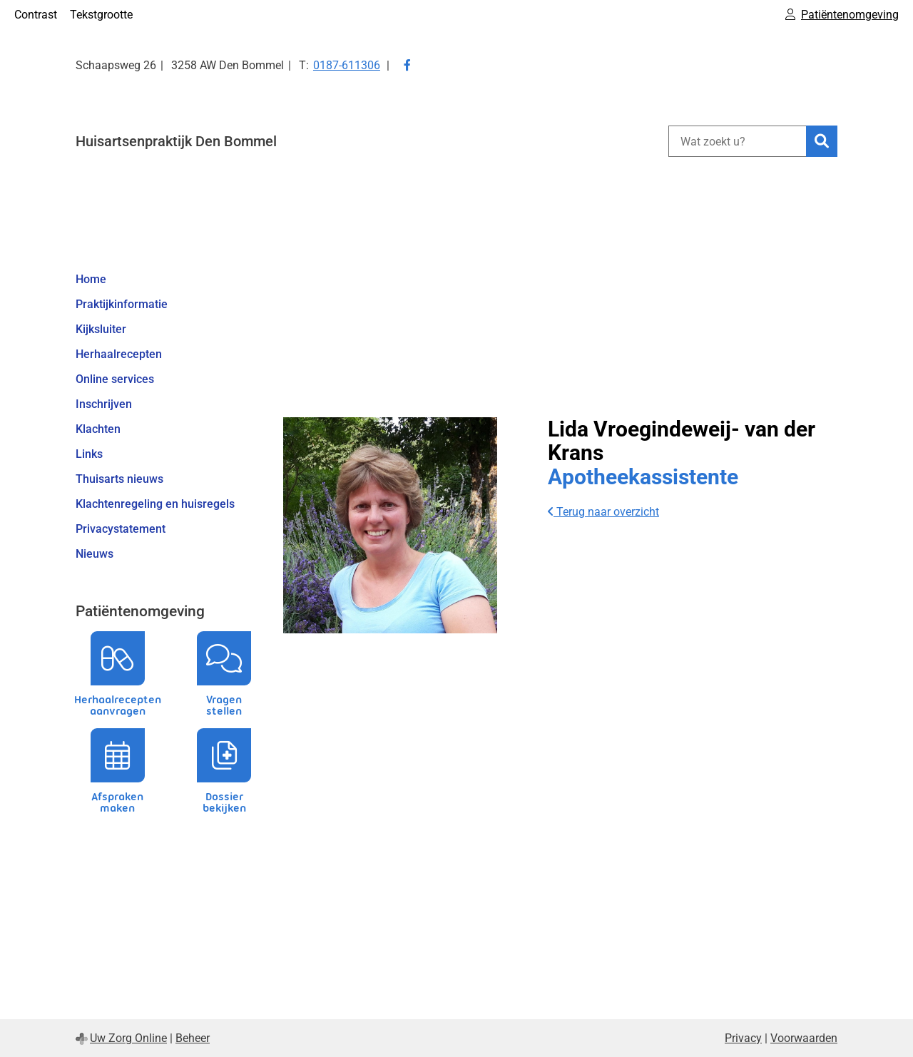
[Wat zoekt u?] (737, 141)
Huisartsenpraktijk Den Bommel (176, 141)
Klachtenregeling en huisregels (155, 504)
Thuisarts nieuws (119, 479)
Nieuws (94, 554)
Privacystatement (120, 529)
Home (91, 279)
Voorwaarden (803, 1038)
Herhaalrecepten (119, 354)
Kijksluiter (101, 329)
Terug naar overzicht (603, 512)
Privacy (743, 1038)
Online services (115, 379)
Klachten (98, 429)
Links (89, 454)
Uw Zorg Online (128, 1038)
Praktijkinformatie (122, 304)
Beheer (192, 1038)
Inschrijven (104, 404)
